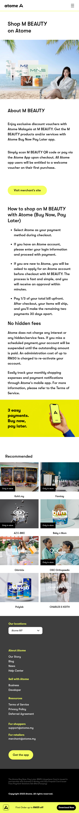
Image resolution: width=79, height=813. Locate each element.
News (11, 666)
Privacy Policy (17, 709)
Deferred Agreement (21, 713)
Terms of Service (18, 704)
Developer (14, 689)
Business (13, 685)
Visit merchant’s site (27, 190)
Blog (11, 661)
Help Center (15, 670)
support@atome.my (20, 727)
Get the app (21, 755)
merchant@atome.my (22, 738)
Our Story (14, 656)
